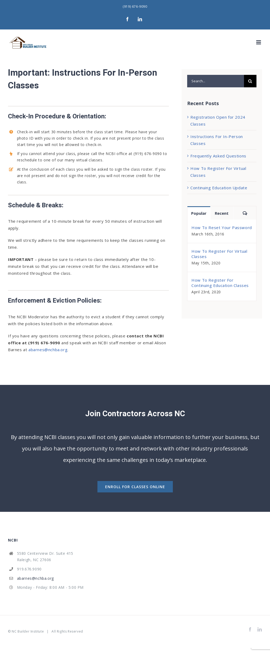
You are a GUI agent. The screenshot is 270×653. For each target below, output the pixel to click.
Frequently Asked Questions (218, 155)
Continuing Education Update (218, 187)
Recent (222, 213)
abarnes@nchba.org (47, 349)
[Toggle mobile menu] (259, 42)
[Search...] (215, 81)
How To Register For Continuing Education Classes (220, 282)
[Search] (250, 81)
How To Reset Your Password (221, 227)
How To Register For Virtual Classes (219, 253)
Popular (199, 213)
